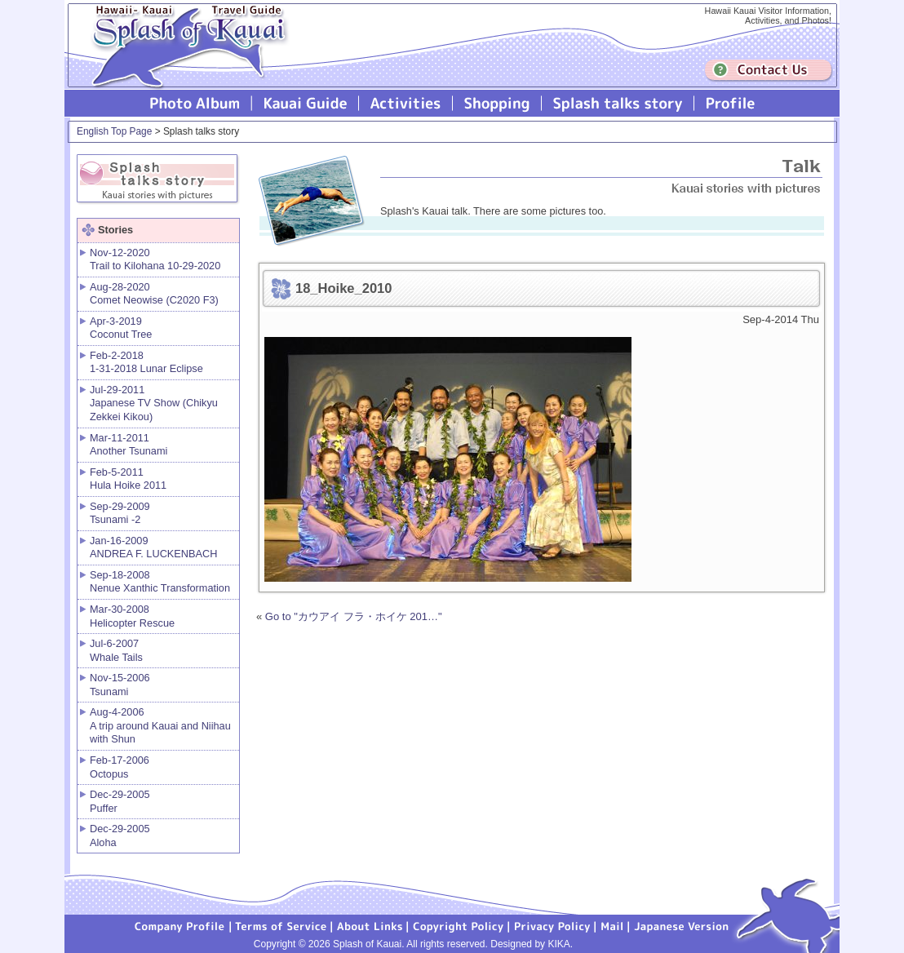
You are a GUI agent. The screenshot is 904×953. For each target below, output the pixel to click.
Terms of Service (281, 925)
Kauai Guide (305, 103)
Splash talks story (618, 103)
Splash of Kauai (182, 58)
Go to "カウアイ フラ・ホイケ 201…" (353, 616)
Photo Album (195, 103)
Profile (729, 103)
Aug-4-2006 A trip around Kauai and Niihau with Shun (160, 725)
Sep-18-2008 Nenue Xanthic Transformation (160, 582)
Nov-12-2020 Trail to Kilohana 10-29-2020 (155, 259)
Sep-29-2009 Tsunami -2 (120, 513)
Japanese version (681, 925)
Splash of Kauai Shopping (497, 103)
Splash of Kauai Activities (406, 103)
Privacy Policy (552, 925)
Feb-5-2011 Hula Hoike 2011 (128, 479)
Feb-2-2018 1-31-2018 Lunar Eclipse (146, 362)
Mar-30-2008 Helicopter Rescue (132, 616)
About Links (370, 925)
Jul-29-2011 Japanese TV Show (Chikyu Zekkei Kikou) (154, 403)
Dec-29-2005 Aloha (120, 835)
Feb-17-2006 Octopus (119, 767)
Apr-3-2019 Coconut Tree (121, 328)
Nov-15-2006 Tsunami (120, 685)
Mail (612, 925)
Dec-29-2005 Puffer (120, 801)
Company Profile (180, 925)
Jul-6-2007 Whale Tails (116, 650)
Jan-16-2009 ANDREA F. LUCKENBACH (153, 547)
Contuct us (768, 70)
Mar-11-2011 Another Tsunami (128, 445)
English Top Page (114, 131)
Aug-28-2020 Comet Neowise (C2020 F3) (154, 294)
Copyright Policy (458, 925)
